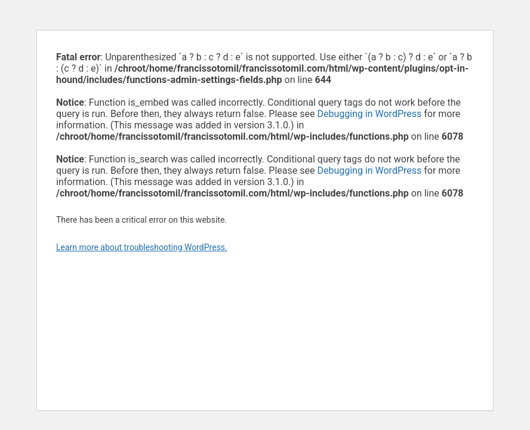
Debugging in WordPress (369, 113)
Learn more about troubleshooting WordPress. (141, 247)
